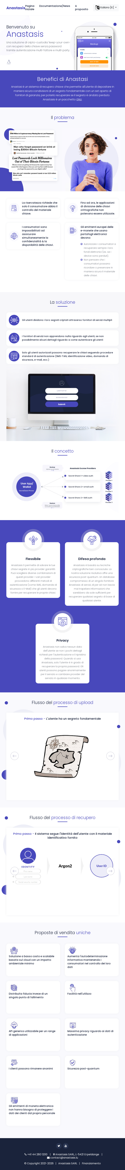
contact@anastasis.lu (62, 1158)
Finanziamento (91, 1163)
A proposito (81, 7)
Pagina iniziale (29, 7)
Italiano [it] (105, 7)
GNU (79, 99)
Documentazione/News (54, 6)
